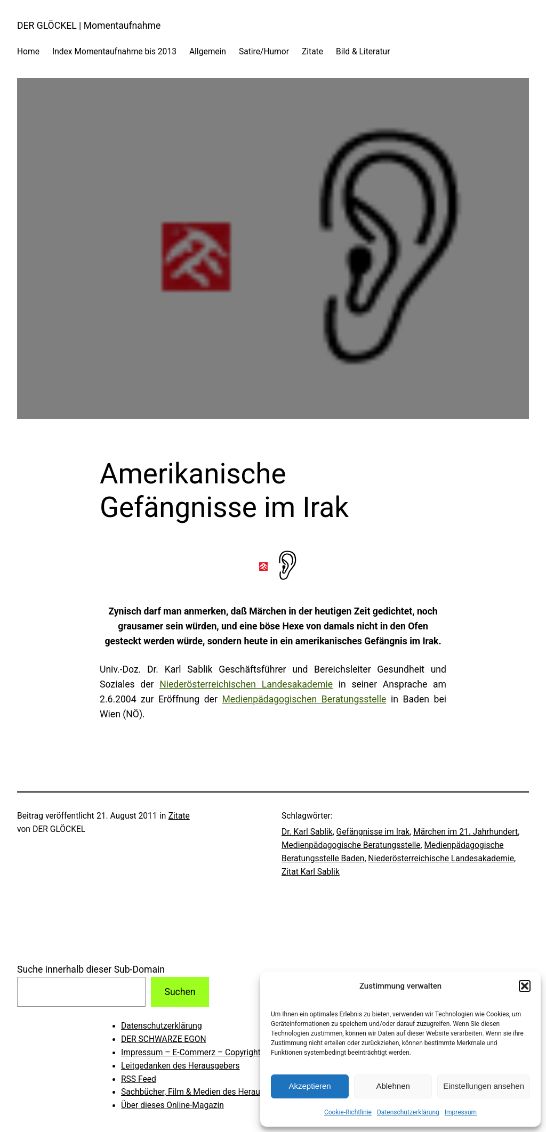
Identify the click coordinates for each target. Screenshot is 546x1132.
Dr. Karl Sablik (307, 832)
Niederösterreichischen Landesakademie (246, 684)
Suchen (179, 992)
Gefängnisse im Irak (373, 832)
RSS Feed (138, 1079)
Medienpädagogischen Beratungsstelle (304, 699)
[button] (524, 986)
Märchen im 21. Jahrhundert (465, 832)
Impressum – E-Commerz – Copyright (191, 1052)
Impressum (461, 1112)
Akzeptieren (309, 1085)
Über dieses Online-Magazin (172, 1105)
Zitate (179, 816)
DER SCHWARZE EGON (163, 1039)
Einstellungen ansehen (483, 1085)
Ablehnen (393, 1085)
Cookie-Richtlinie (348, 1112)
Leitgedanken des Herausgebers (180, 1066)
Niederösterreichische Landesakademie (441, 858)
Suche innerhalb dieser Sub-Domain (91, 969)
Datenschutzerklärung (408, 1112)
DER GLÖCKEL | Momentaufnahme (88, 25)
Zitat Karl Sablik (311, 872)
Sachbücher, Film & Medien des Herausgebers (205, 1092)
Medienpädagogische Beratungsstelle (351, 845)
